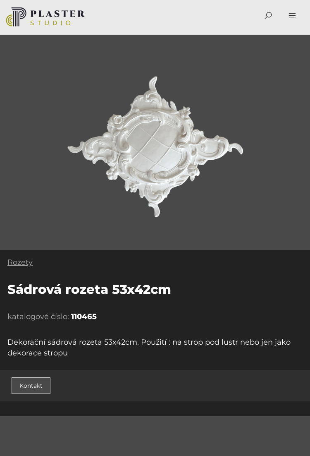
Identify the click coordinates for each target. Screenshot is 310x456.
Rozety (20, 262)
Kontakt (31, 385)
